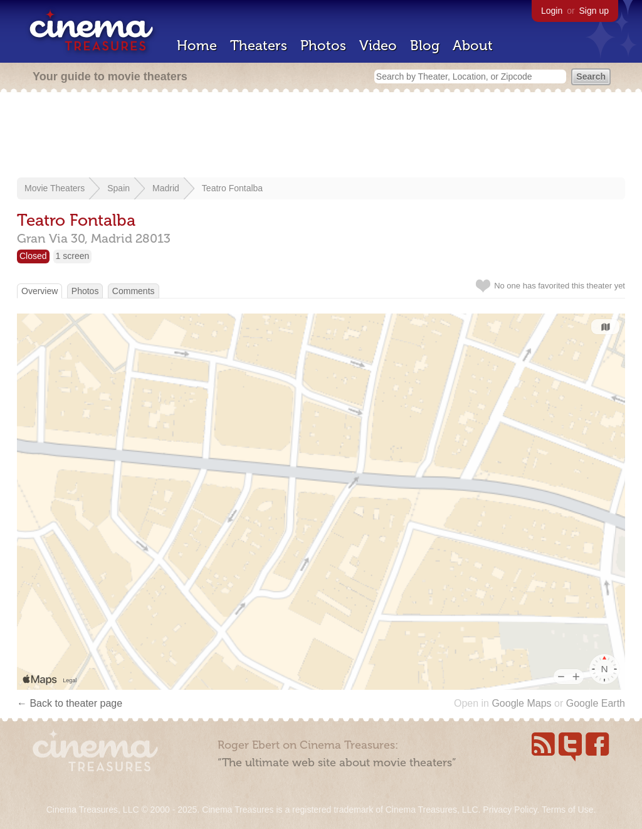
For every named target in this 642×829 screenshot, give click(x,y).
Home (197, 45)
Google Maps (521, 703)
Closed (33, 256)
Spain (118, 188)
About (473, 45)
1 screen (73, 256)
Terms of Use (567, 810)
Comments (133, 291)
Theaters (258, 45)
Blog (424, 45)
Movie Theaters (54, 188)
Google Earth (595, 703)
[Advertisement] (321, 136)
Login (551, 11)
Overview (39, 291)
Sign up (594, 11)
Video (378, 45)
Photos (323, 45)
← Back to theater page (69, 703)
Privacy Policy (510, 810)
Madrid (165, 188)
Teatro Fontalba (232, 188)
